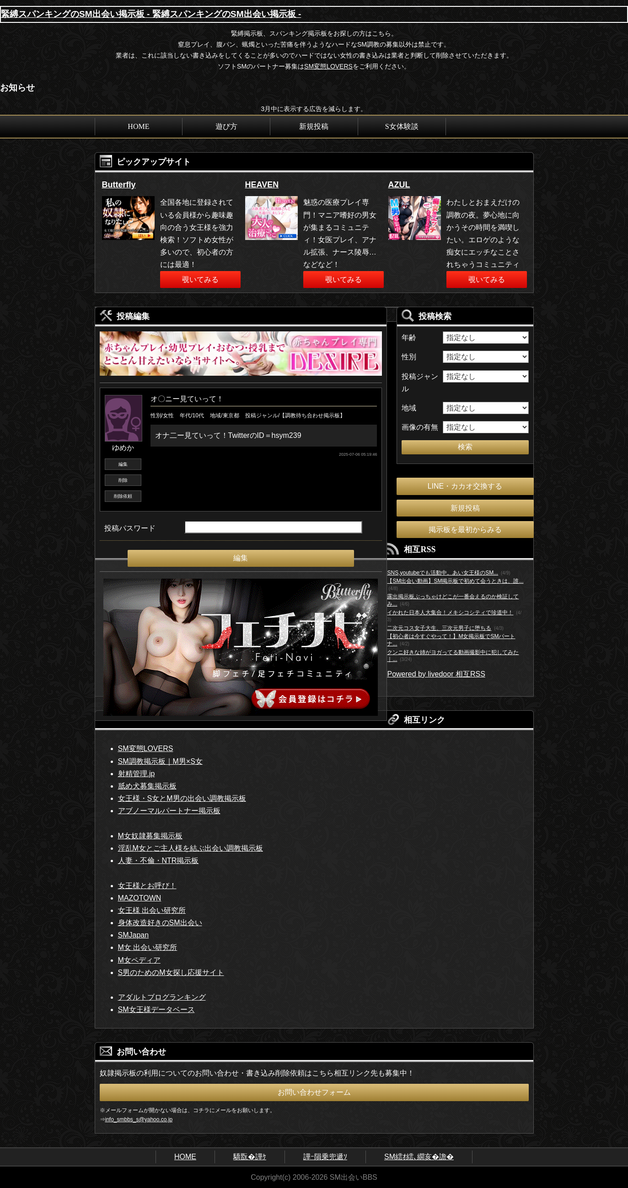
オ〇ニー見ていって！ (187, 399)
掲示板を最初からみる (465, 529)
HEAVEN (262, 184)
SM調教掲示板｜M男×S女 (160, 761)
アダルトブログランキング (162, 997)
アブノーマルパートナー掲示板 (169, 811)
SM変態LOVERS (328, 66)
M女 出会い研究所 (147, 947)
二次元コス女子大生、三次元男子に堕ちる (439, 628)
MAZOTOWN (139, 898)
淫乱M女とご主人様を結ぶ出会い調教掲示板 (190, 848)
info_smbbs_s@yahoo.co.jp (139, 1119)
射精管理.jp (136, 774)
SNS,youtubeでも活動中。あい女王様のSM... (442, 573)
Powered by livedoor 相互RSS (436, 674)
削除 (123, 480)
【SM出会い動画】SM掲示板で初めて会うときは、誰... (455, 581)
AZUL (399, 184)
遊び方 (226, 126)
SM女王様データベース (156, 1009)
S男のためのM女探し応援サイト (171, 972)
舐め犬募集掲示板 (147, 786)
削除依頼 (123, 496)
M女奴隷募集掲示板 (150, 836)
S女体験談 (402, 126)
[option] (171, 232)
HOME (138, 126)
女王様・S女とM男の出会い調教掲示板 (182, 798)
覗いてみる (200, 279)
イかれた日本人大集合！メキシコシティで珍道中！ (450, 612)
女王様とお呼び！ (147, 886)
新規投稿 (313, 126)
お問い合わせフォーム (314, 1092)
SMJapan (133, 935)
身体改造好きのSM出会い (160, 923)
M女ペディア (139, 960)
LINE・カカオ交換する (465, 486)
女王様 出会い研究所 (152, 910)
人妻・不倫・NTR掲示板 (158, 860)
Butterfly (119, 184)
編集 (123, 464)
